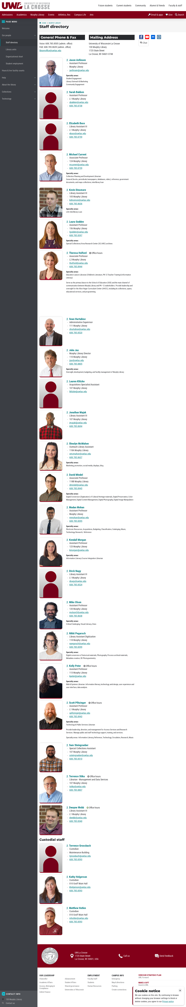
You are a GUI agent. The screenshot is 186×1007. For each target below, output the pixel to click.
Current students (123, 5)
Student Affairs (70, 982)
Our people (19, 36)
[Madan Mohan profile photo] (50, 519)
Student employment (14, 63)
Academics (22, 14)
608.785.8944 (75, 266)
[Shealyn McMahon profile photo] (50, 456)
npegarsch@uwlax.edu (79, 643)
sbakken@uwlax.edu (78, 102)
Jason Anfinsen (76, 60)
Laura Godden (75, 221)
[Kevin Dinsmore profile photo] (50, 203)
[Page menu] (18, 21)
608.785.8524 (75, 584)
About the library (19, 85)
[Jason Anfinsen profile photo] (50, 72)
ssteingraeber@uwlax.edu (81, 755)
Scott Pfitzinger (76, 702)
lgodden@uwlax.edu (78, 232)
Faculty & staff (175, 5)
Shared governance (72, 986)
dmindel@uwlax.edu (78, 485)
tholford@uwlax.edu (78, 263)
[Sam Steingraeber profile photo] (50, 757)
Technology (19, 99)
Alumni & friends (157, 5)
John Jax (72, 350)
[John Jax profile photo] (50, 362)
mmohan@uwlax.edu (79, 517)
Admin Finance (44, 992)
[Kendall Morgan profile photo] (50, 552)
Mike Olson (73, 602)
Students (91, 982)
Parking (114, 986)
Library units (11, 49)
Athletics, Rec (64, 14)
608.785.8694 (75, 426)
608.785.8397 (75, 235)
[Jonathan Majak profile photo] (50, 424)
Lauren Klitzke (75, 381)
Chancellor (43, 979)
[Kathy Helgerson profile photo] (50, 889)
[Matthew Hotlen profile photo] (50, 920)
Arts (91, 14)
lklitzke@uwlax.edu (78, 391)
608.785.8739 (75, 168)
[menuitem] (7, 14)
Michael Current (76, 154)
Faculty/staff (92, 979)
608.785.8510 (75, 759)
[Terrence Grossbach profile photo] (50, 858)
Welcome (6, 28)
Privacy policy (168, 1001)
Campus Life (80, 14)
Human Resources (94, 986)
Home (42, 23)
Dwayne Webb (75, 807)
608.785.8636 (75, 203)
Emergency (116, 979)
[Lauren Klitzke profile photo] (50, 393)
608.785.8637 (75, 457)
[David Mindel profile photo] (50, 487)
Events (51, 14)
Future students (105, 5)
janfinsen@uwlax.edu (79, 70)
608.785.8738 (75, 106)
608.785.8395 (75, 521)
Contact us (10, 1003)
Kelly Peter (73, 665)
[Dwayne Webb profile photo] (50, 820)
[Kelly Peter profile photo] (50, 681)
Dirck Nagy (73, 571)
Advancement (70, 979)
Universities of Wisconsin (74, 990)
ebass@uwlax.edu (77, 133)
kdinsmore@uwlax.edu (79, 200)
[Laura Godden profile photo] (50, 234)
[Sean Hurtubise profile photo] (50, 331)
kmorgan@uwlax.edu (79, 550)
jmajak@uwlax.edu (78, 422)
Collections (19, 92)
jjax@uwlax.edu (76, 360)
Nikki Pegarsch (76, 633)
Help (19, 78)
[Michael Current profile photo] (50, 167)
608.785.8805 (75, 364)
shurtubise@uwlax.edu (79, 329)
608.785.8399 (75, 647)
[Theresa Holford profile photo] (50, 265)
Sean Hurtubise (76, 319)
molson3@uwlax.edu (79, 612)
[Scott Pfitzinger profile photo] (50, 715)
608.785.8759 (75, 137)
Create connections (119, 990)
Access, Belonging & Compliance (47, 987)
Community (140, 5)
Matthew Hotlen (76, 908)
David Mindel (74, 474)
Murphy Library (37, 14)
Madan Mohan (75, 507)
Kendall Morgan (76, 539)
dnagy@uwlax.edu (77, 581)
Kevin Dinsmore (76, 189)
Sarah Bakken (75, 92)
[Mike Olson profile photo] (50, 614)
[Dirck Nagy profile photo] (50, 583)
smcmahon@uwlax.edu (80, 454)
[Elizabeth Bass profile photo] (50, 135)
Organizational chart (14, 56)
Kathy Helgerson (76, 876)
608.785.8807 (75, 790)
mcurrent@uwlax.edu (79, 164)
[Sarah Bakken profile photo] (50, 104)
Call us (124, 956)
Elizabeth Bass (75, 123)
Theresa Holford (76, 252)
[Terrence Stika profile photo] (50, 788)
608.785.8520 (75, 332)
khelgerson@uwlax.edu (80, 887)
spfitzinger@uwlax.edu (79, 713)
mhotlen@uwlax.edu (78, 918)
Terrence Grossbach (78, 845)
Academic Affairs (46, 982)
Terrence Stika (75, 776)
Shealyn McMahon (77, 443)
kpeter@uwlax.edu (77, 676)
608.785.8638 (75, 616)
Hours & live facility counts (13, 70)
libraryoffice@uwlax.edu (50, 50)
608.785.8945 (75, 488)
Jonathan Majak (76, 412)
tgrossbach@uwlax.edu (80, 856)
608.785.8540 (75, 821)
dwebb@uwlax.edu (78, 817)
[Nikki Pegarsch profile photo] (50, 645)
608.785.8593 (75, 859)
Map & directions (118, 982)
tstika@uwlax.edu (77, 786)
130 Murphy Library (14, 999)
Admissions (7, 14)
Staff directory (12, 42)
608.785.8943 (75, 716)
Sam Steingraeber (77, 745)
